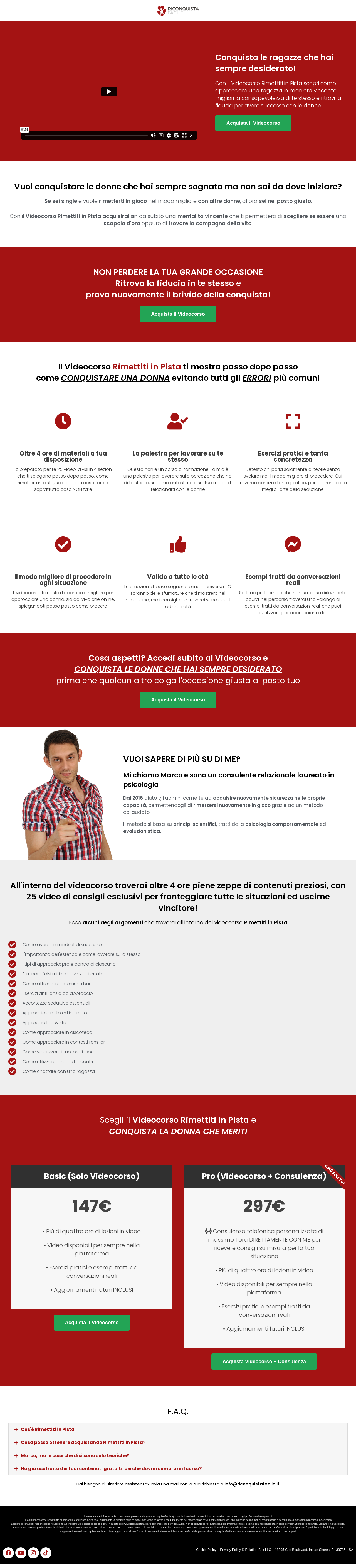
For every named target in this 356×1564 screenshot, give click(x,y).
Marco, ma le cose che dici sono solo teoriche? (75, 1455)
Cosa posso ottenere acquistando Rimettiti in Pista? (83, 1442)
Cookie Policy (206, 1550)
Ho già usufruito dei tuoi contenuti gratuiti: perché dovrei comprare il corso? (111, 1468)
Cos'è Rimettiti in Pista (48, 1429)
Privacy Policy (231, 1550)
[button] (178, 1429)
